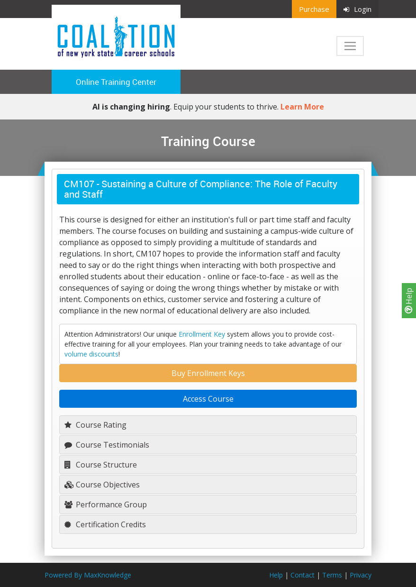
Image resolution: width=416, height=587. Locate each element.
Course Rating (95, 425)
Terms (332, 574)
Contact (302, 574)
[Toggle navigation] (350, 46)
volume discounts (91, 353)
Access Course (208, 399)
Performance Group (105, 504)
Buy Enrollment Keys (208, 373)
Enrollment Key (202, 334)
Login (357, 9)
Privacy (360, 574)
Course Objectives (102, 484)
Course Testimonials (106, 445)
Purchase (314, 9)
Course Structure (100, 464)
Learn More (302, 106)
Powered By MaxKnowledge (88, 574)
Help (409, 300)
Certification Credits (105, 524)
